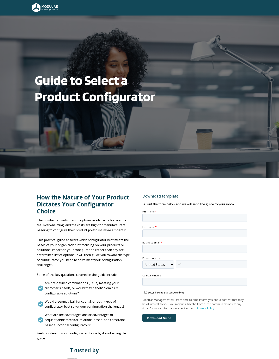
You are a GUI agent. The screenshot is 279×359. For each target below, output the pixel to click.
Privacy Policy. (206, 308)
